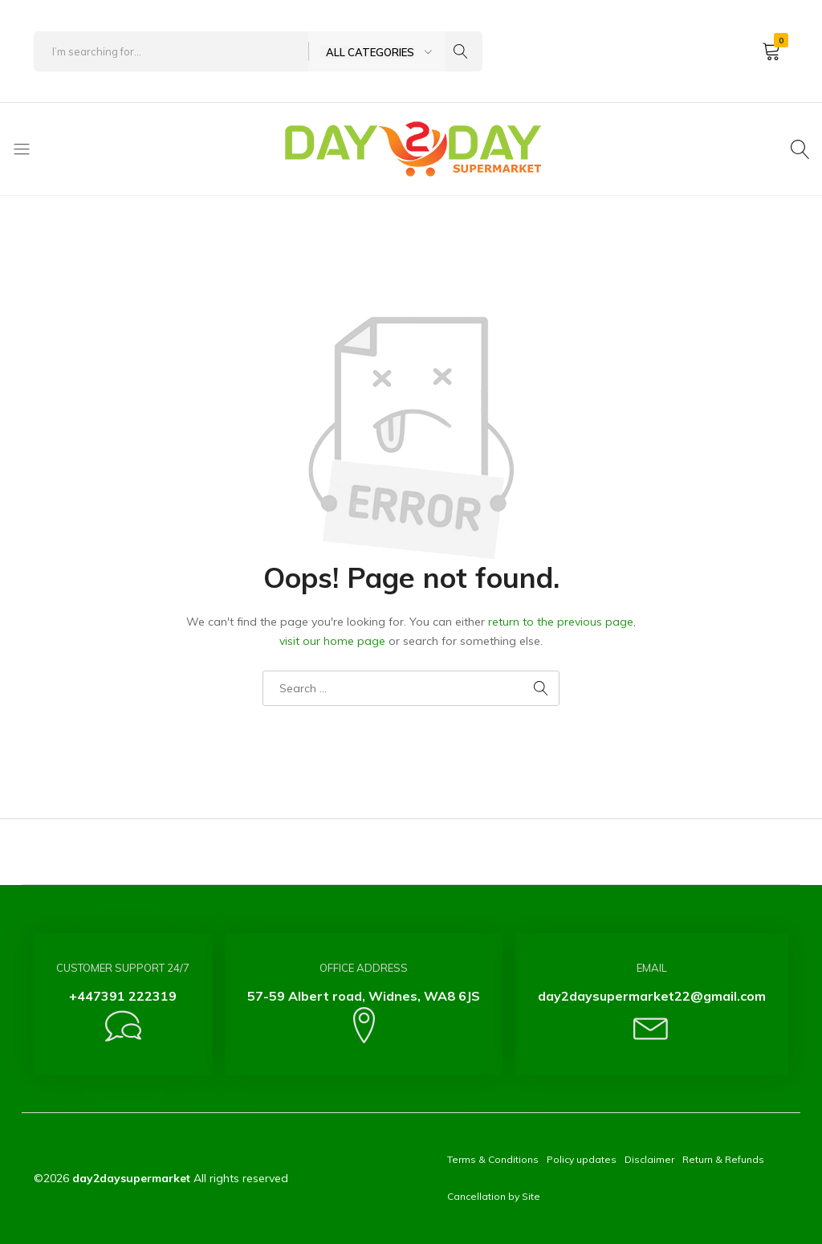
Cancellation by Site (493, 1196)
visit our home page (332, 641)
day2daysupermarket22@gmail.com (652, 996)
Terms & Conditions (493, 1159)
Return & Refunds (723, 1159)
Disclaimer (649, 1159)
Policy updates (581, 1159)
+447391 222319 (123, 996)
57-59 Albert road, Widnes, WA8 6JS (363, 996)
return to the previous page (560, 621)
